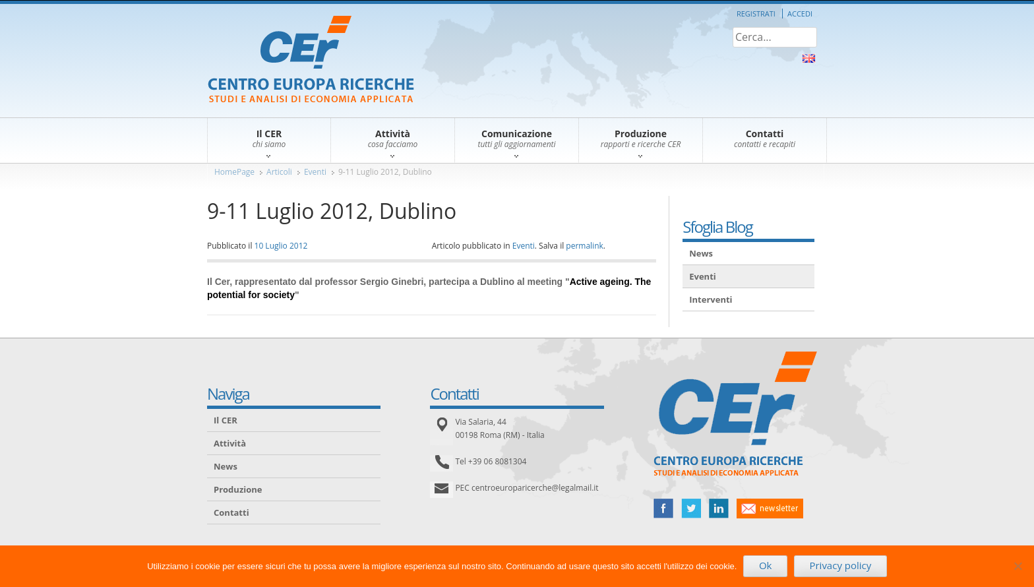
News (701, 253)
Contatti (231, 512)
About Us (809, 58)
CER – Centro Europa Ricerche (311, 60)
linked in (719, 508)
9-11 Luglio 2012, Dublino (385, 171)
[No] (1017, 565)
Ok (765, 565)
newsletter (770, 508)
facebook (663, 508)
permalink (584, 245)
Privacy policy (840, 565)
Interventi (710, 299)
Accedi (799, 13)
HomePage (234, 171)
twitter (691, 508)
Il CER (225, 420)
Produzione (238, 489)
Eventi (315, 171)
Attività (230, 443)
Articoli (279, 171)
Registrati (756, 13)
